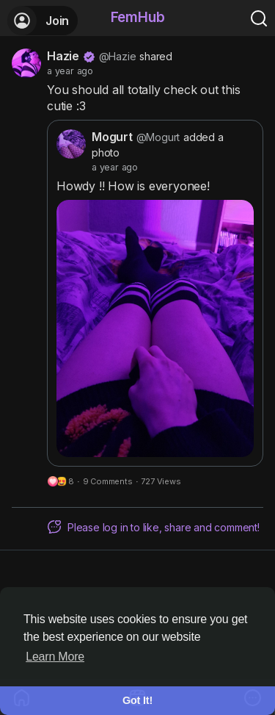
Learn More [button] (55, 656)
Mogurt (112, 136)
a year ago (70, 70)
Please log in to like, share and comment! (153, 527)
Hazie (63, 55)
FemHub (138, 17)
